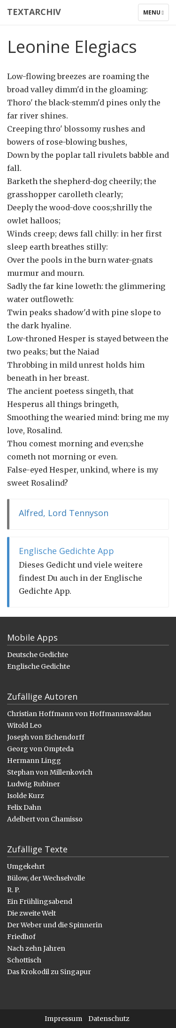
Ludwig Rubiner (33, 784)
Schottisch (24, 960)
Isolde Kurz (25, 795)
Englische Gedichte (38, 666)
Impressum (63, 1018)
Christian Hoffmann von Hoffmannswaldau (79, 714)
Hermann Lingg (34, 760)
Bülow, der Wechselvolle (46, 878)
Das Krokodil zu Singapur (49, 972)
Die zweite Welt (31, 913)
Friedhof (21, 936)
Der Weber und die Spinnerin (54, 925)
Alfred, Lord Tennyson (63, 512)
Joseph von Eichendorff (45, 737)
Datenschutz (109, 1018)
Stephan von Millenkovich (49, 772)
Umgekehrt (26, 866)
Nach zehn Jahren (36, 948)
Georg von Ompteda (40, 749)
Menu (156, 14)
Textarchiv (34, 11)
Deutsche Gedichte (37, 655)
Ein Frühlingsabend (39, 901)
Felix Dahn (24, 807)
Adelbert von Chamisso (45, 819)
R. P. (13, 890)
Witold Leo (24, 725)
